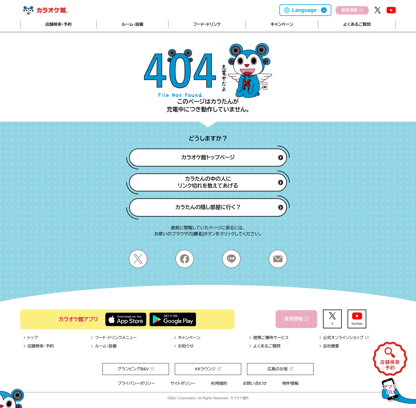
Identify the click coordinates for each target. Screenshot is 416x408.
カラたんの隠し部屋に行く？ (229, 207)
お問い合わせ (255, 383)
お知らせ (184, 346)
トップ (30, 337)
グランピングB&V (136, 369)
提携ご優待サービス (269, 337)
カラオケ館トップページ (232, 157)
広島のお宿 (280, 369)
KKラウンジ (208, 369)
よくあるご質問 (357, 24)
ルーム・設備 (132, 24)
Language (304, 10)
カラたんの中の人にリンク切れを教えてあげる (230, 182)
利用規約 (219, 383)
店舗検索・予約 (58, 24)
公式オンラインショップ (344, 337)
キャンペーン (281, 24)
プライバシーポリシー (136, 383)
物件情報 (290, 383)
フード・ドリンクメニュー (114, 337)
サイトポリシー (183, 383)
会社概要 (329, 346)
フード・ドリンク (206, 24)
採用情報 (352, 10)
